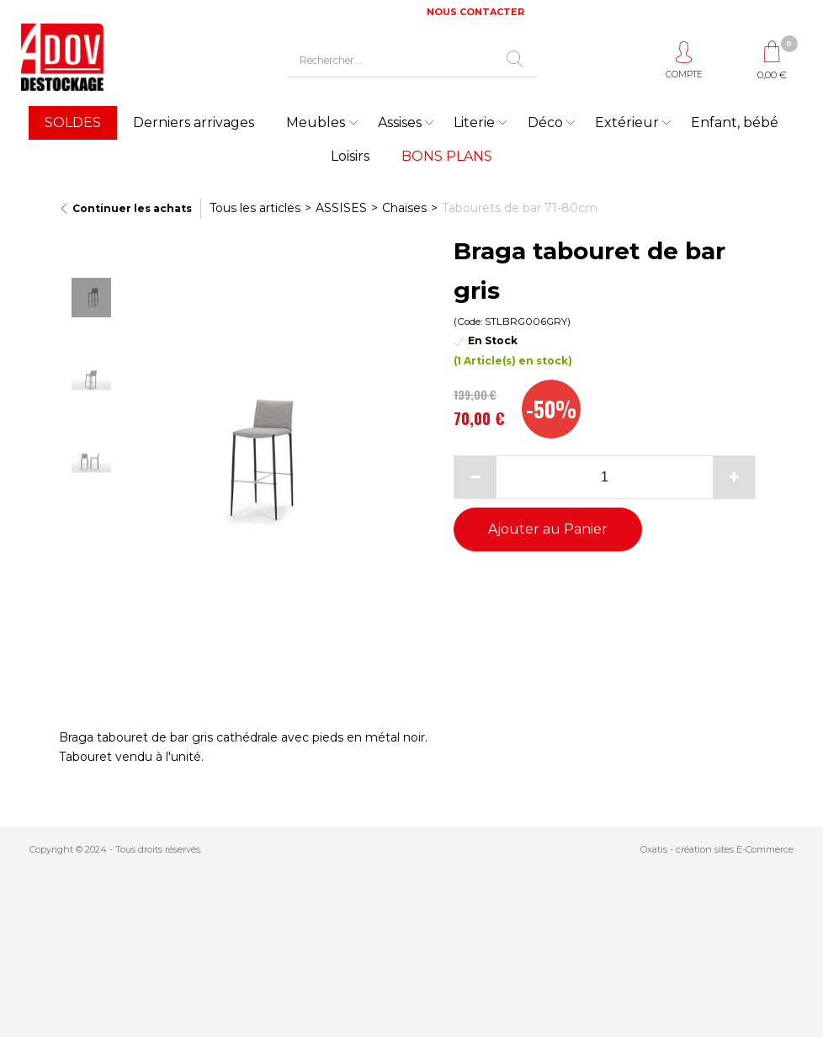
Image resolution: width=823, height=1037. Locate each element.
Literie (474, 122)
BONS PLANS (446, 156)
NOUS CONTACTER (475, 12)
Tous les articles (255, 207)
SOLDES (73, 122)
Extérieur (627, 122)
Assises (400, 122)
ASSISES (341, 207)
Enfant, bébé (734, 122)
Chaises (404, 207)
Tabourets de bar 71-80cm (519, 207)
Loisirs (350, 156)
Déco (545, 122)
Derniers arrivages (193, 122)
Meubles (315, 122)
